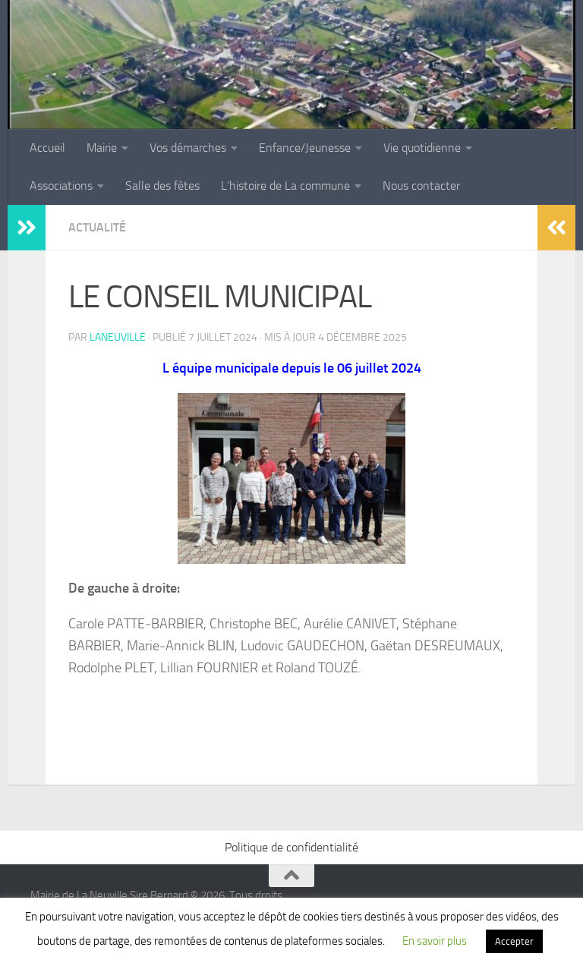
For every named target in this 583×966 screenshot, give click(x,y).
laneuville (118, 337)
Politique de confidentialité (291, 847)
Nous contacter (421, 185)
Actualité (97, 227)
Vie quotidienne (422, 147)
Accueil (47, 147)
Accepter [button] (514, 941)
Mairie (102, 147)
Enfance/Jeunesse (305, 147)
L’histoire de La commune (285, 185)
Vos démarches (188, 147)
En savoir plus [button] (434, 941)
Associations (61, 185)
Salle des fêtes (162, 185)
